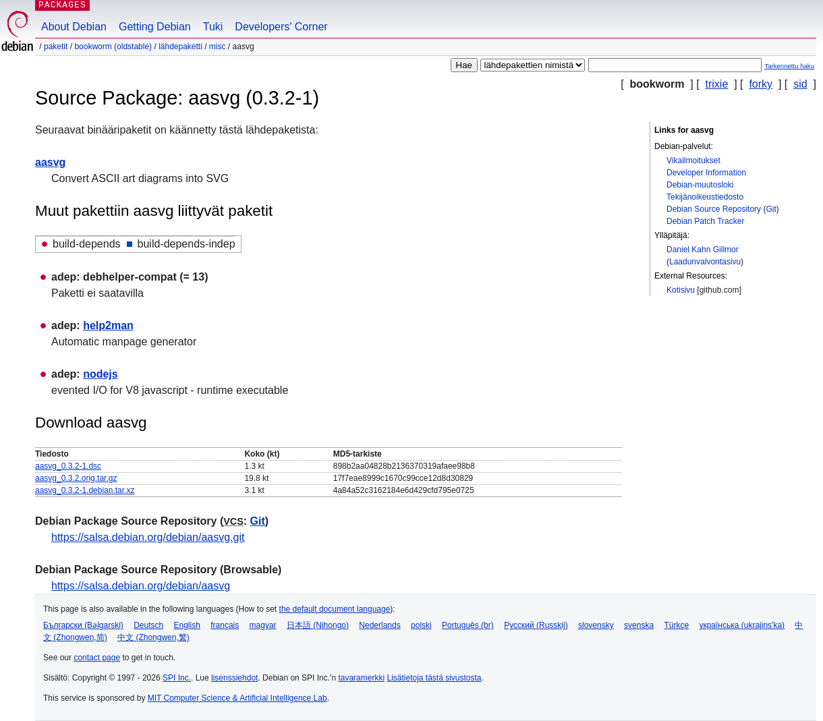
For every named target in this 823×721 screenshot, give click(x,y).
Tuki (213, 26)
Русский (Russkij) (536, 625)
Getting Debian (155, 26)
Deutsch (148, 625)
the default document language (335, 609)
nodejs (100, 374)
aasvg (50, 162)
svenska (639, 625)
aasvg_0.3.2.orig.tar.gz (76, 478)
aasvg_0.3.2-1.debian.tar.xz (84, 490)
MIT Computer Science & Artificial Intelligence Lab (237, 698)
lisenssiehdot (234, 678)
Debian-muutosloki (699, 185)
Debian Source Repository (713, 209)
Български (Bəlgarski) (83, 625)
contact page (97, 657)
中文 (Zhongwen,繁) (153, 637)
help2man (108, 325)
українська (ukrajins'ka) (742, 625)
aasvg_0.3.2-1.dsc (68, 466)
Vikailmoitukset (693, 160)
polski (421, 625)
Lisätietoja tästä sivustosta (434, 678)
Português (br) (468, 625)
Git (771, 209)
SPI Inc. (177, 678)
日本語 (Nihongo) (318, 625)
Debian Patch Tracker (705, 221)
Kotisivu (680, 290)
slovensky (596, 625)
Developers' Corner (281, 26)
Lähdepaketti (180, 46)
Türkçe (676, 625)
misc (217, 46)
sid (800, 84)
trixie (717, 84)
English (187, 625)
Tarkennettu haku (789, 65)
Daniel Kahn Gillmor (702, 249)
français (224, 625)
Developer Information (706, 172)
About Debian (74, 26)
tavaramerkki (361, 678)
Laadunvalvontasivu (705, 261)
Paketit (55, 46)
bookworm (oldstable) (113, 46)
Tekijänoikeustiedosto (704, 197)
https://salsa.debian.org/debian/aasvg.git (147, 537)
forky (760, 84)
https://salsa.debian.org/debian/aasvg (140, 586)
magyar (263, 625)
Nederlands (379, 625)
